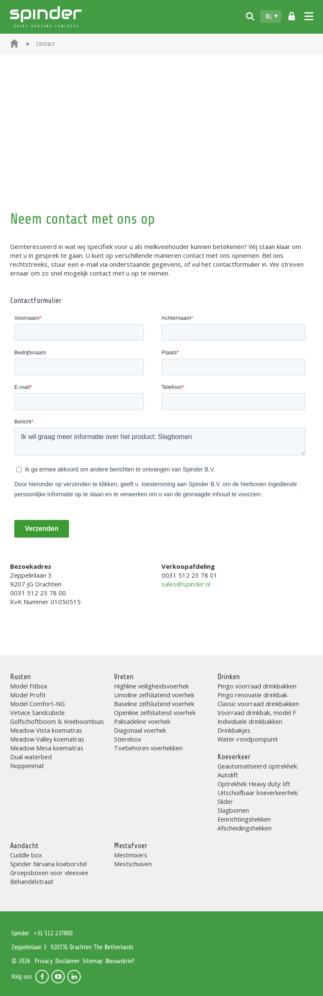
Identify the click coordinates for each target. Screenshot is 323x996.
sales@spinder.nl (186, 584)
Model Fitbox (29, 686)
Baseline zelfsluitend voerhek (154, 703)
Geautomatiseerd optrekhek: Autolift (257, 770)
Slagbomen (233, 810)
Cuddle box (26, 855)
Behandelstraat (31, 881)
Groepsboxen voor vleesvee (49, 872)
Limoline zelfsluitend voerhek (154, 695)
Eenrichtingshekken (244, 819)
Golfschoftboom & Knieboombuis (57, 721)
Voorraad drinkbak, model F (256, 712)
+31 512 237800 (53, 933)
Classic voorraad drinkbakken (258, 703)
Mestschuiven (133, 863)
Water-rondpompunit (247, 739)
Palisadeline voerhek (142, 721)
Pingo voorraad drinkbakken (257, 686)
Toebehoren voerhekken (148, 748)
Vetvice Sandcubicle (37, 712)
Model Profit (28, 695)
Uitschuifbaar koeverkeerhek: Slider (258, 797)
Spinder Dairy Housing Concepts (46, 16)
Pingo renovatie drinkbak (252, 695)
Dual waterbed (31, 756)
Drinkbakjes (233, 730)
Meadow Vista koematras (46, 730)
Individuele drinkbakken (249, 721)
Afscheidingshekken (244, 828)
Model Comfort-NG (37, 703)
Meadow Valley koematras (47, 739)
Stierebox (127, 739)
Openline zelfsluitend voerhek (155, 712)
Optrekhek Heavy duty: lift (253, 783)
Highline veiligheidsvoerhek (151, 686)
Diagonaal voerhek (140, 730)
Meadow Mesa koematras (46, 748)
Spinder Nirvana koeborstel (48, 863)
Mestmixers (130, 855)
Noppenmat (27, 765)
